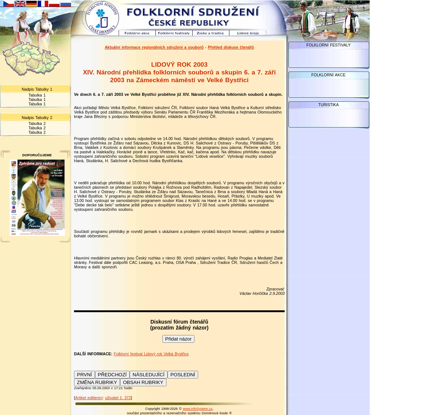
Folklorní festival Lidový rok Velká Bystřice (151, 354)
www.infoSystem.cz (197, 409)
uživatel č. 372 (118, 397)
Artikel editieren (88, 397)
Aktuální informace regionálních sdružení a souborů (154, 47)
